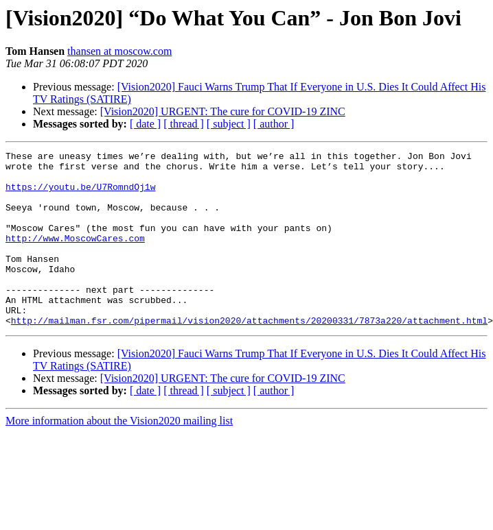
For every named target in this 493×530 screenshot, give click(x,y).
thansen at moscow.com (119, 51)
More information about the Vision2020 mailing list (119, 455)
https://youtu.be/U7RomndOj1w (80, 195)
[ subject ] (229, 124)
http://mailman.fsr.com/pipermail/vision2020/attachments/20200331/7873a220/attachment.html (249, 355)
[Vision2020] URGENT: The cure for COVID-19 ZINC (222, 111)
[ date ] (145, 124)
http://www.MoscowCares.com (75, 256)
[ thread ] (183, 124)
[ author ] (274, 124)
